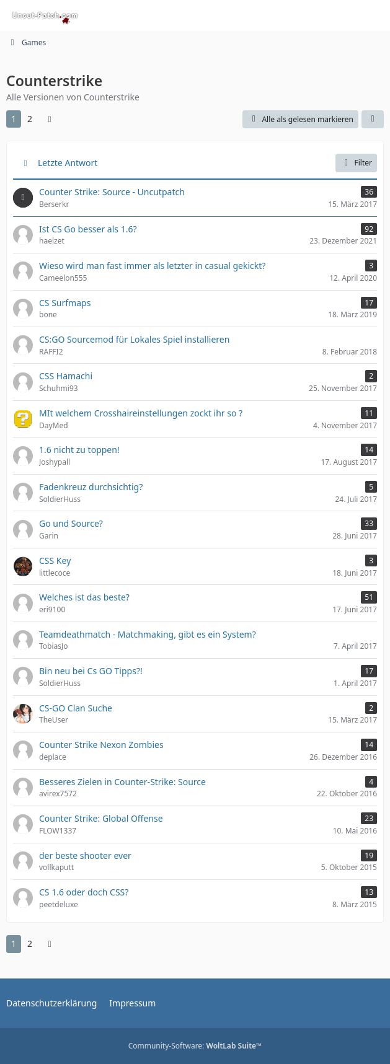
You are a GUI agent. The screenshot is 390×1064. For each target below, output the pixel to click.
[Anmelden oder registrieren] (342, 15)
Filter (356, 162)
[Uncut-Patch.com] (45, 15)
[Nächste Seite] (49, 119)
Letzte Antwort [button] (67, 163)
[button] (372, 119)
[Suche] (311, 15)
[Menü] (373, 15)
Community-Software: (195, 1045)
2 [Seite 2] (29, 119)
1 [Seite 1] (13, 119)
